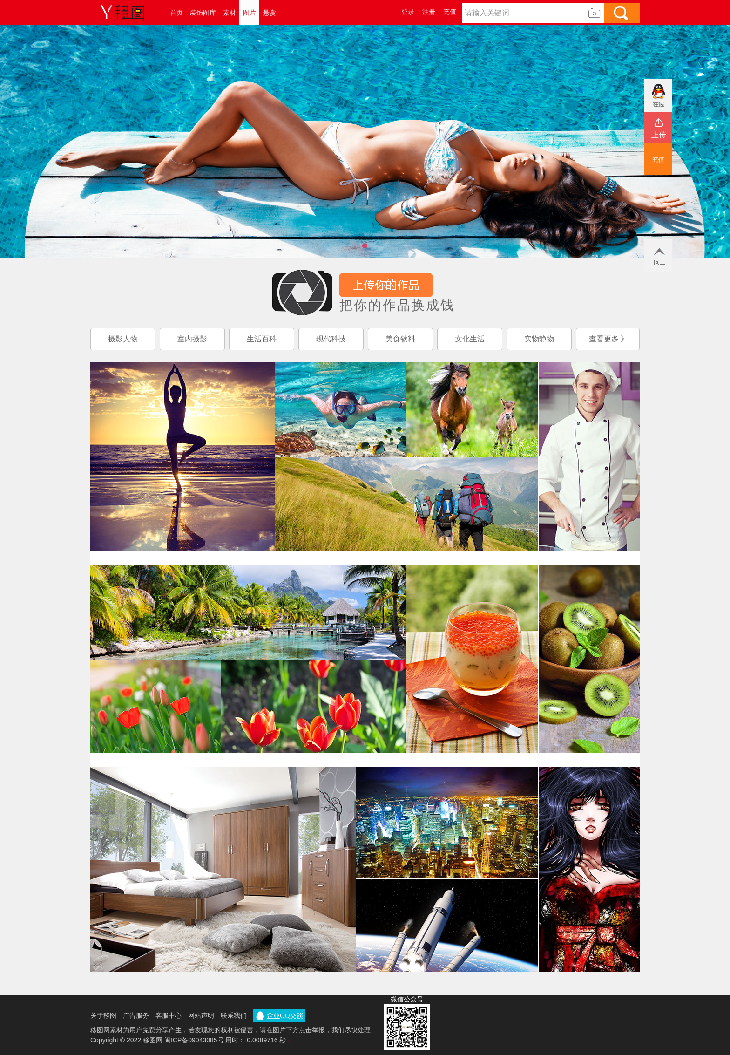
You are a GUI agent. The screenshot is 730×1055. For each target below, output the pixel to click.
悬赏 (269, 12)
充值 (449, 11)
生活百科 (262, 339)
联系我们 (234, 1015)
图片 (249, 12)
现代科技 (331, 339)
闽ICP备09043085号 (194, 1040)
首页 (176, 12)
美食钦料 (400, 339)
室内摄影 (192, 339)
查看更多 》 (608, 339)
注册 (428, 11)
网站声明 (201, 1015)
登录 (407, 11)
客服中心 (168, 1015)
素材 (229, 12)
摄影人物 (123, 339)
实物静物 (539, 339)
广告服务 (136, 1015)
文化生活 (470, 339)
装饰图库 (203, 12)
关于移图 (103, 1015)
